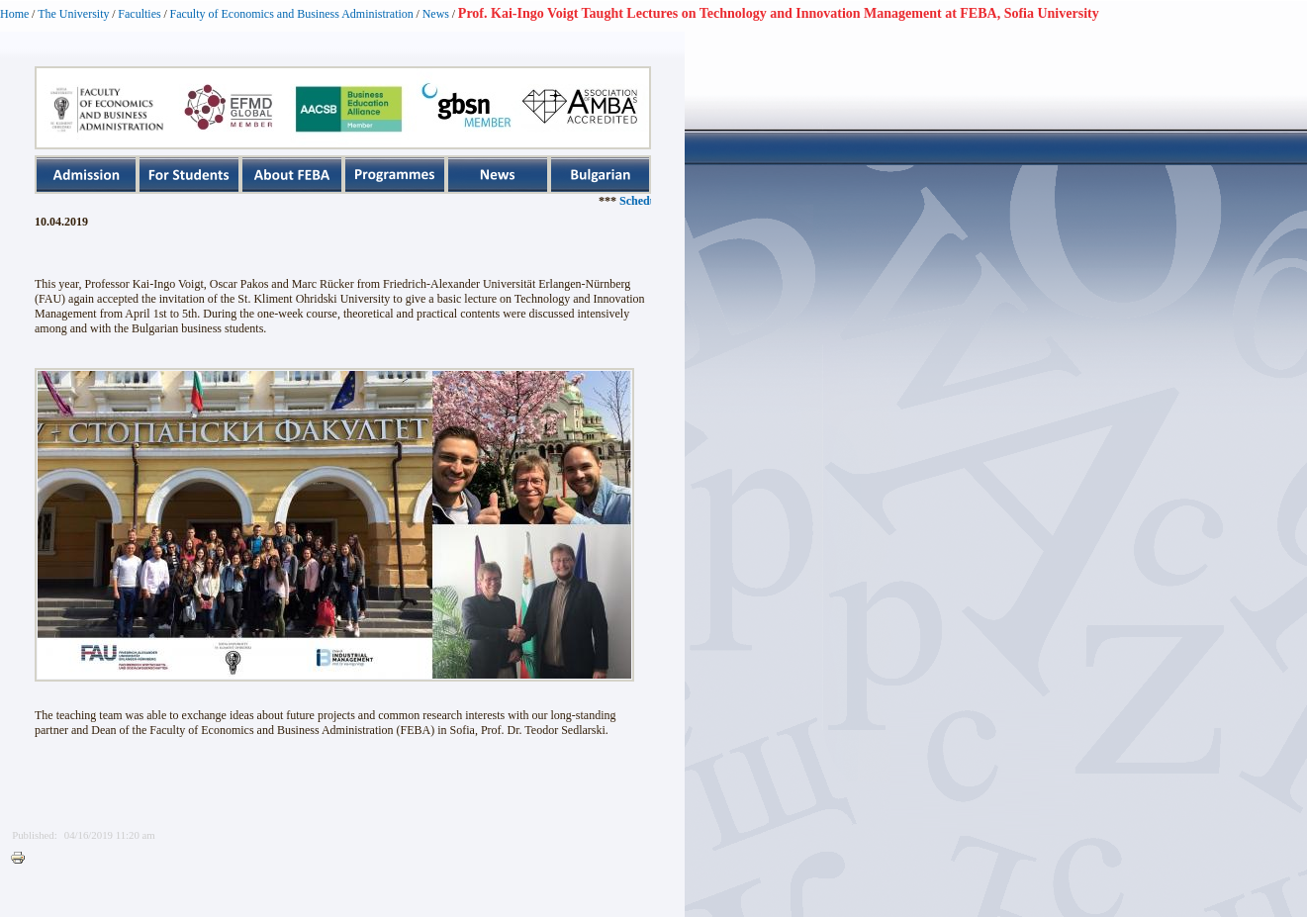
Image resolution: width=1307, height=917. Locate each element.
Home (14, 14)
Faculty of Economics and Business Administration (292, 14)
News (435, 14)
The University (73, 14)
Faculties (139, 14)
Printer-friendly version (23, 859)
